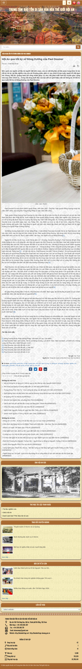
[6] (14, 312)
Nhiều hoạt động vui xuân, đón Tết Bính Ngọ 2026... (32, 588)
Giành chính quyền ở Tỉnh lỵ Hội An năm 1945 (20, 413)
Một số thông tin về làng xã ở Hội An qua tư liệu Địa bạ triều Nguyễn (28, 383)
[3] (49, 262)
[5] (36, 294)
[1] (64, 235)
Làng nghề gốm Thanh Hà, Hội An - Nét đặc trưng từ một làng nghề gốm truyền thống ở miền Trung (38, 448)
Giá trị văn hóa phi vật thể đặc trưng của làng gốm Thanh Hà (25, 403)
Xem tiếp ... (6, 557)
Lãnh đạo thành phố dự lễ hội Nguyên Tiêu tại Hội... (32, 568)
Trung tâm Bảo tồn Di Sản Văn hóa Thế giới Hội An (32, 665)
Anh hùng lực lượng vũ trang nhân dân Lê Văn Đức (22, 386)
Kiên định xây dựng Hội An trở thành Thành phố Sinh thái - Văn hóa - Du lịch (30, 424)
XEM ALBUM (41, 484)
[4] (54, 287)
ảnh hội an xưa (40, 463)
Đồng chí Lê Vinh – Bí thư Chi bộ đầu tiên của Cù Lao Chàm (24, 421)
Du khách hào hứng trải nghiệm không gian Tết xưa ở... (33, 578)
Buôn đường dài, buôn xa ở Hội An (26, 537)
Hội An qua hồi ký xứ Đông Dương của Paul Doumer (16, 54)
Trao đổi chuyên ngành (40, 522)
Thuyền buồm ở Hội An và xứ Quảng (27, 527)
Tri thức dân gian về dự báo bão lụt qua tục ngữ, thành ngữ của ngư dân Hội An (31, 438)
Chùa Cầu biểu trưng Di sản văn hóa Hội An (19, 407)
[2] (20, 251)
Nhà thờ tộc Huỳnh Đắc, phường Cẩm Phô (19, 400)
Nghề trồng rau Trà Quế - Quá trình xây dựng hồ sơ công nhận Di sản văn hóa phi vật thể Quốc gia (38, 453)
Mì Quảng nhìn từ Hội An (12, 397)
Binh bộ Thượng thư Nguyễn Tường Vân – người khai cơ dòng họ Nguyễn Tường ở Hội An (35, 441)
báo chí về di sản (40, 564)
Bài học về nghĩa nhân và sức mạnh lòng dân (30, 547)
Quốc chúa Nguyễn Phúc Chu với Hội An (17, 444)
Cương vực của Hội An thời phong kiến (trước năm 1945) (23, 434)
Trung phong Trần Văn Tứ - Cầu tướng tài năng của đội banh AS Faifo (28, 390)
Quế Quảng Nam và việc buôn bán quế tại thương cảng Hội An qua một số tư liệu (32, 393)
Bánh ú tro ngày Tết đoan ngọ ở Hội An (17, 427)
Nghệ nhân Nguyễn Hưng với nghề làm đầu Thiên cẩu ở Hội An (26, 410)
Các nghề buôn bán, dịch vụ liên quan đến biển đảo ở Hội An (24, 431)
